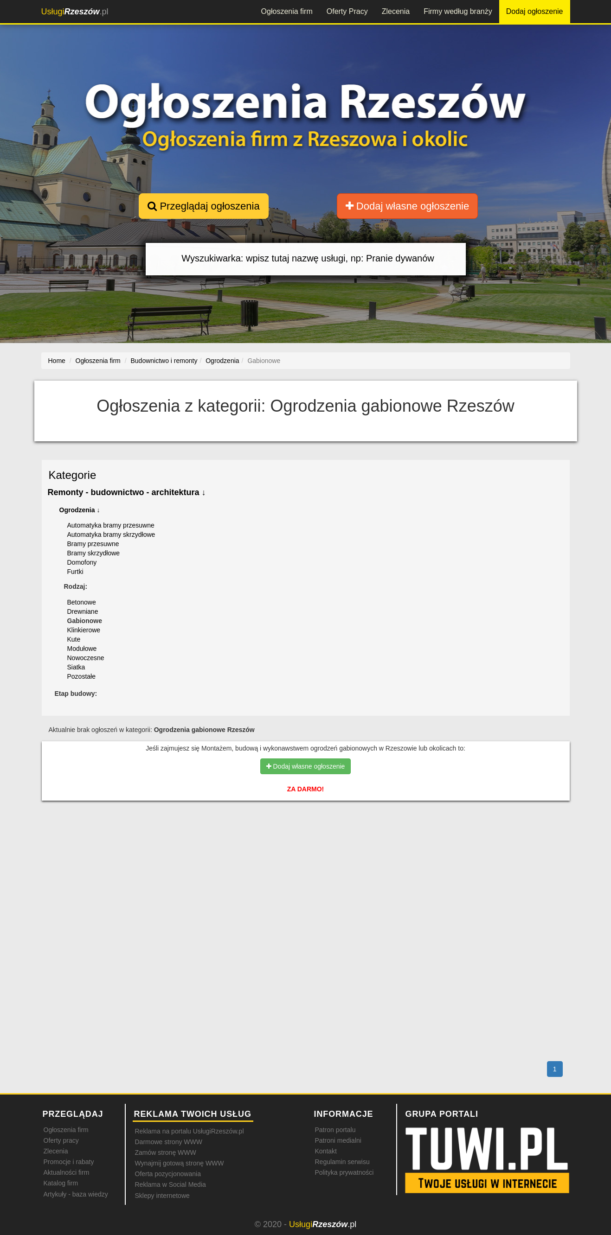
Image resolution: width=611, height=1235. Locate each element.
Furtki (75, 571)
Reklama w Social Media (170, 1184)
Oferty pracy (61, 1140)
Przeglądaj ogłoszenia (203, 206)
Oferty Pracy (347, 11)
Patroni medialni (338, 1140)
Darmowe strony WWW (168, 1142)
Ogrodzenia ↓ (79, 510)
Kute (74, 639)
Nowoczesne (85, 658)
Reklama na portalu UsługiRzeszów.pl (189, 1131)
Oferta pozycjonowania (168, 1174)
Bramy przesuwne (93, 543)
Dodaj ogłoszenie (534, 11)
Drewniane (82, 611)
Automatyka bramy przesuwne (110, 525)
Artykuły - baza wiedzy (76, 1194)
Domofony (82, 562)
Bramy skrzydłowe (93, 553)
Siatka (76, 667)
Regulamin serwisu (342, 1161)
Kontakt (326, 1151)
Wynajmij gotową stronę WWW (179, 1163)
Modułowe (82, 648)
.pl (75, 11)
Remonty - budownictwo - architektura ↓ (127, 492)
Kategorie (72, 475)
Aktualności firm (67, 1172)
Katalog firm (61, 1183)
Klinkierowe (84, 630)
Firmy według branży (458, 11)
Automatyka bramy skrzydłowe (111, 534)
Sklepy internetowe (162, 1195)
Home (56, 360)
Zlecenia (396, 11)
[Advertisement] (306, 848)
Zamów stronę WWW (165, 1152)
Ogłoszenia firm (287, 11)
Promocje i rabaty (69, 1161)
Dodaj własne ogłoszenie (408, 206)
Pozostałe (81, 676)
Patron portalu (335, 1129)
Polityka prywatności (344, 1172)
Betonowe (81, 602)
